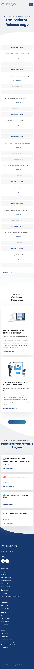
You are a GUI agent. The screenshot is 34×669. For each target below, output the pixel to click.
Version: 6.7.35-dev (17, 248)
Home (5, 16)
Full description (17, 58)
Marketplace (4, 583)
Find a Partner (4, 605)
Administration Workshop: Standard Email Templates (15, 383)
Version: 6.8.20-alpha (17, 204)
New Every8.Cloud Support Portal (15, 514)
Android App (4, 554)
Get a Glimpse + (8, 468)
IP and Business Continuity (8, 645)
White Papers (4, 624)
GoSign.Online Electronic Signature (10, 596)
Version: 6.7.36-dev (17, 181)
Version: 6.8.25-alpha (17, 70)
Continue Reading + (10, 352)
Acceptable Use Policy (7, 639)
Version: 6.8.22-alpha (17, 137)
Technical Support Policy (7, 642)
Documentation (5, 621)
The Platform (19, 16)
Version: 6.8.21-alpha (17, 159)
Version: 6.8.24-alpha (17, 92)
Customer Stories (5, 618)
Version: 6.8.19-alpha (17, 226)
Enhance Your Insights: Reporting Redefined (13, 332)
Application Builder (6, 580)
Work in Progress (5, 586)
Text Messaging (5, 593)
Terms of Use (4, 633)
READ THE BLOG (17, 422)
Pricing (3, 572)
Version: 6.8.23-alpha (17, 114)
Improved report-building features (15, 477)
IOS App (3, 557)
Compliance (4, 647)
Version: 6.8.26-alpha (17, 47)
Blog (2, 615)
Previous (5, 272)
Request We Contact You (7, 551)
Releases (27, 16)
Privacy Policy (4, 636)
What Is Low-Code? (6, 577)
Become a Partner (6, 608)
